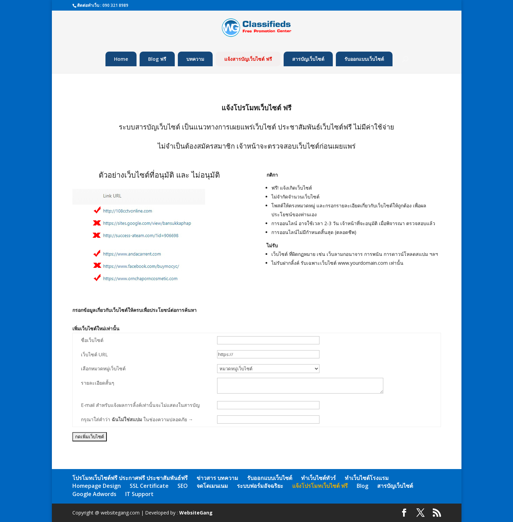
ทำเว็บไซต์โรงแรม (367, 478)
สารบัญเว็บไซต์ (308, 59)
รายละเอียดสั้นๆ (97, 383)
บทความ (195, 59)
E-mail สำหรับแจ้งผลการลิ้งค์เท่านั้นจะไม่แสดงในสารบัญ (140, 405)
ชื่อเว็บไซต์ (92, 340)
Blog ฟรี (157, 59)
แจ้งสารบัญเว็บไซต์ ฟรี (248, 59)
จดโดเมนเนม (212, 486)
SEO (182, 486)
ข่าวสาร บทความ (217, 478)
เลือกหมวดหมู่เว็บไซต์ (103, 368)
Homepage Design (96, 486)
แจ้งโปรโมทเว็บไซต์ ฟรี (320, 486)
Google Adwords (94, 494)
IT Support (139, 494)
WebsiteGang (196, 512)
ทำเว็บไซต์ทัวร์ (318, 478)
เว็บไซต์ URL (94, 354)
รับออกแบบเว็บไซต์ (364, 59)
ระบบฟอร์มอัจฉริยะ (260, 486)
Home (121, 59)
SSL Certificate (149, 486)
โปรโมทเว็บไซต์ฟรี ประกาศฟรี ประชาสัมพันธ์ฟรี (130, 478)
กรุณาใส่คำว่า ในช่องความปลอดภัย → (137, 419)
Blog (362, 486)
